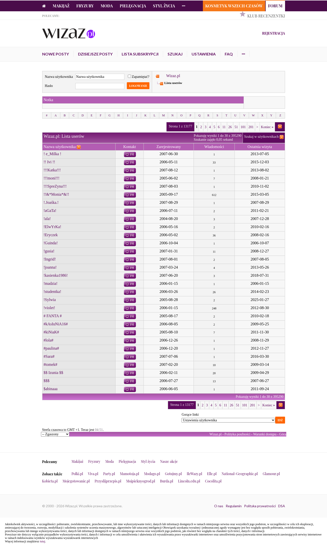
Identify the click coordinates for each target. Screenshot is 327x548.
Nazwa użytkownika (59, 77)
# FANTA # (53, 316)
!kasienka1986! (56, 275)
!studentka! (52, 291)
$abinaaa (51, 389)
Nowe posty (55, 54)
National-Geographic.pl (240, 473)
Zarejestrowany (169, 147)
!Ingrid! (50, 259)
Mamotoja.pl (129, 473)
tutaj (42, 541)
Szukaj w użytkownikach (261, 136)
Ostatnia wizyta (260, 147)
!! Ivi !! (49, 162)
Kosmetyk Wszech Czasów (234, 5)
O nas (218, 506)
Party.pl (109, 473)
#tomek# (50, 364)
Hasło (49, 86)
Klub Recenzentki (266, 15)
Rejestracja (273, 33)
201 (251, 127)
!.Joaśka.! (51, 202)
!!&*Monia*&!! (56, 194)
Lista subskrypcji (140, 54)
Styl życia (164, 5)
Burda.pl (166, 481)
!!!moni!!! (52, 178)
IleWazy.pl (194, 473)
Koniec (267, 127)
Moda (107, 5)
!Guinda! (51, 243)
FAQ (229, 54)
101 (243, 127)
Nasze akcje (169, 461)
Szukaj (175, 54)
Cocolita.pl (213, 481)
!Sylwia (50, 300)
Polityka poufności (237, 434)
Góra (282, 434)
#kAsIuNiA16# (56, 324)
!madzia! (51, 283)
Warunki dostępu (264, 434)
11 (223, 127)
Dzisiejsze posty (95, 54)
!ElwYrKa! (52, 227)
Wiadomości (214, 147)
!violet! (49, 308)
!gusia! (49, 251)
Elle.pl (212, 473)
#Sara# (49, 356)
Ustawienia (204, 54)
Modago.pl (152, 473)
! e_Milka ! (52, 154)
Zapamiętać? (138, 77)
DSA (281, 506)
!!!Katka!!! (52, 170)
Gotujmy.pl (173, 473)
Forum (275, 5)
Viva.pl (93, 473)
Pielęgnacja (133, 5)
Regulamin (234, 506)
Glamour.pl (271, 473)
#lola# (48, 340)
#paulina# (51, 348)
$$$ (47, 381)
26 (230, 127)
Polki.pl (77, 473)
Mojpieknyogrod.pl (140, 481)
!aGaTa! (50, 210)
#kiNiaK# (51, 332)
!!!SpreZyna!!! (55, 186)
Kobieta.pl (50, 481)
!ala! (47, 219)
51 (236, 127)
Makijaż (61, 5)
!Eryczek (51, 235)
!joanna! (50, 267)
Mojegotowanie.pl (76, 481)
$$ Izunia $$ (53, 372)
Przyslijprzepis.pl (108, 481)
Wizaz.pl (173, 76)
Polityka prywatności (260, 506)
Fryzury (85, 5)
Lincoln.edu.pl (189, 481)
